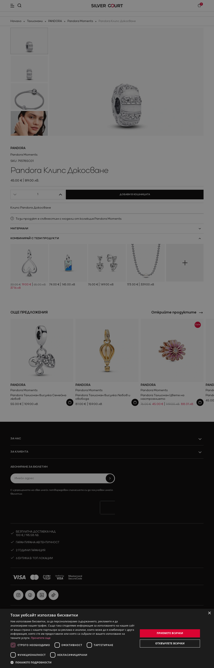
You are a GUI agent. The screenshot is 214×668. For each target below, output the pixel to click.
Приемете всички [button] (170, 633)
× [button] (209, 613)
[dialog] (107, 638)
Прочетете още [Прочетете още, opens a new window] (41, 638)
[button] (72, 662)
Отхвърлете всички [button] (170, 643)
